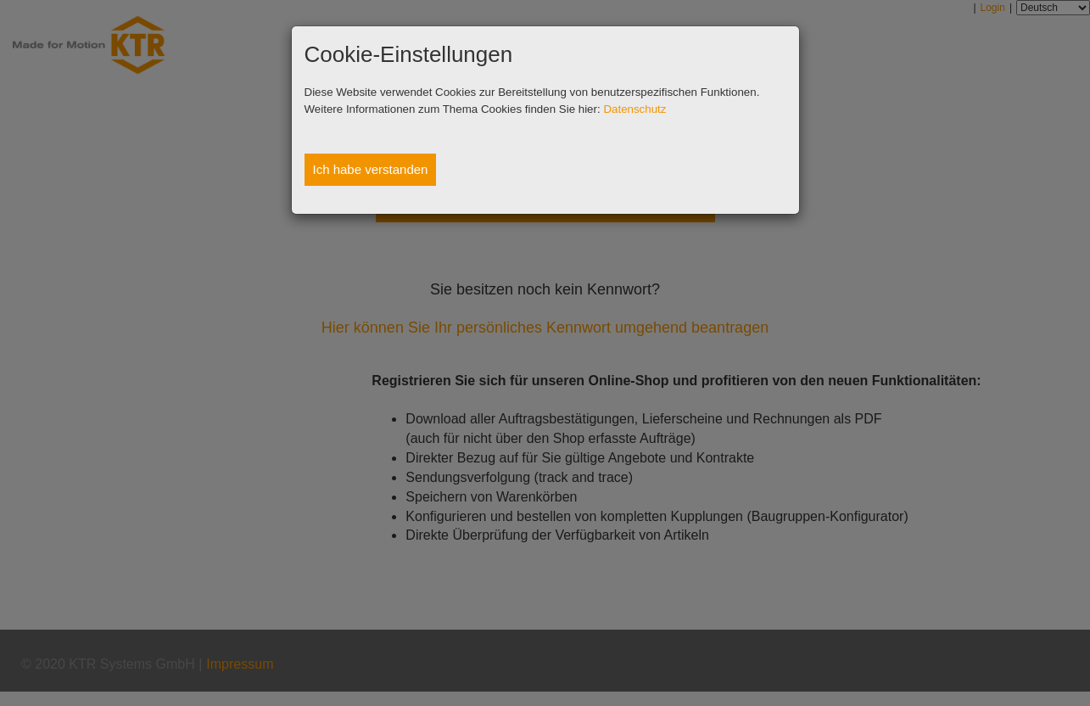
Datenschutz (634, 109)
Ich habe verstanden (370, 169)
